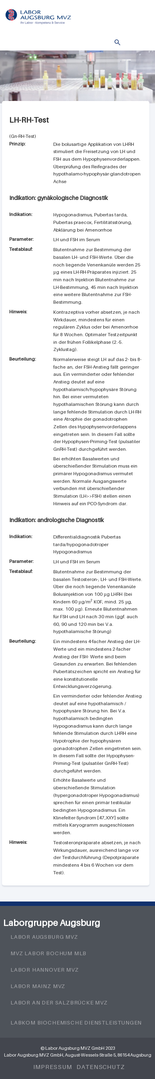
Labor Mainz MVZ (37, 986)
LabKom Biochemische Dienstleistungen (76, 1022)
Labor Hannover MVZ (44, 969)
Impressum (52, 1066)
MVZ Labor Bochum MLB (48, 953)
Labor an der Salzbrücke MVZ (59, 1002)
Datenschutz (100, 1066)
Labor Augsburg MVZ (44, 937)
